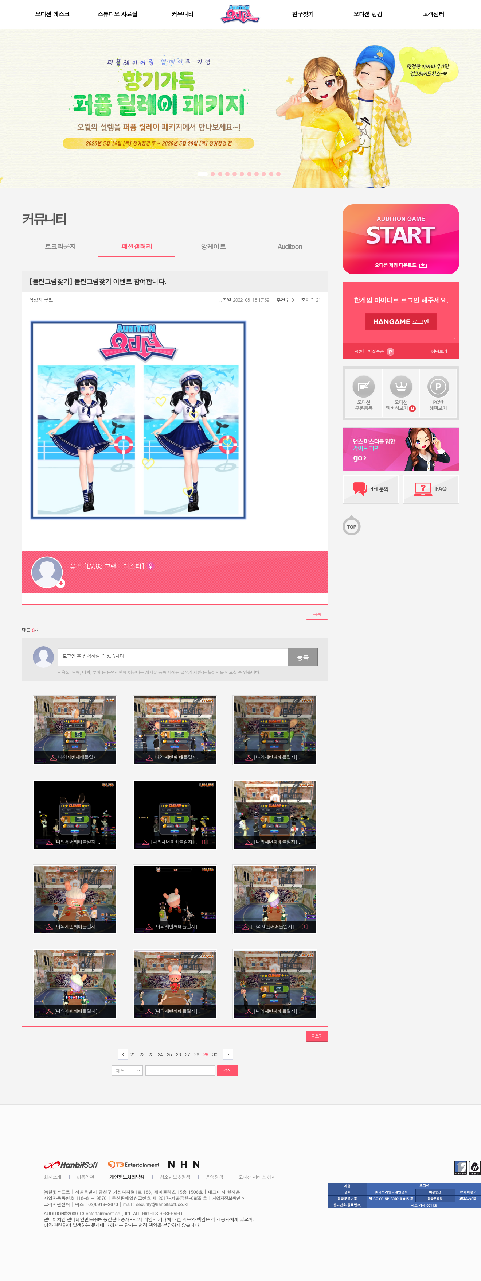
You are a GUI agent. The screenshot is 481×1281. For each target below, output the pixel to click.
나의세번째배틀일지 (78, 757)
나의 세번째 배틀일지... (178, 757)
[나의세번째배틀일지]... (278, 757)
